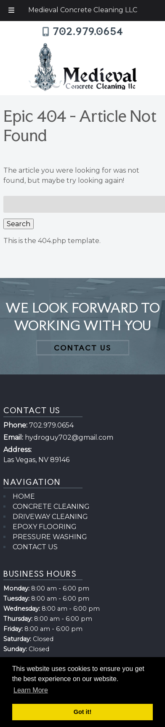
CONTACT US (83, 347)
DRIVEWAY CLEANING (50, 517)
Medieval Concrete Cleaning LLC (82, 10)
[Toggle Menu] (11, 10)
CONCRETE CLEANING (51, 506)
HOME (24, 496)
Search (18, 224)
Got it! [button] (82, 711)
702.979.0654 (88, 31)
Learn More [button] (30, 690)
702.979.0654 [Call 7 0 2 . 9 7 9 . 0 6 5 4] (51, 425)
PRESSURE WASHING (50, 537)
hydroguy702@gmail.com (69, 437)
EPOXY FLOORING (45, 527)
